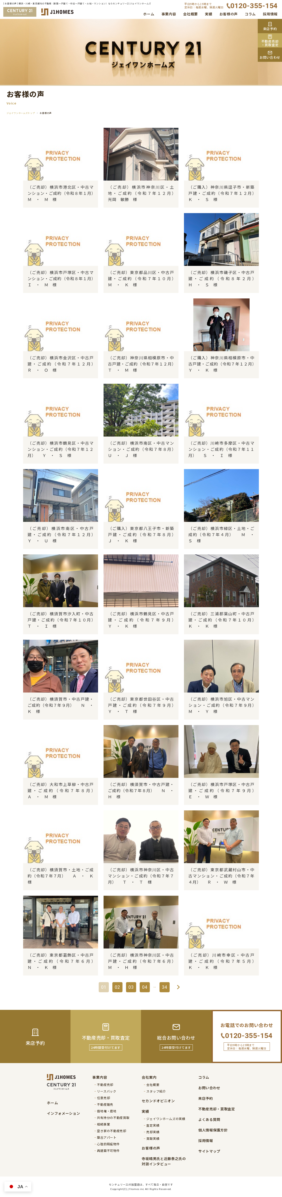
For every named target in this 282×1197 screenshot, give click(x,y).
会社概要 (190, 13)
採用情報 (270, 13)
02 (117, 987)
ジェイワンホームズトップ (21, 113)
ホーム (148, 13)
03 (131, 987)
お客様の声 (228, 13)
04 (144, 987)
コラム (250, 13)
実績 (208, 13)
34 (164, 987)
